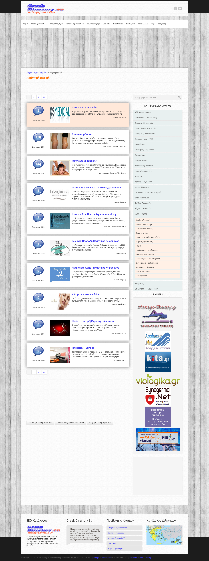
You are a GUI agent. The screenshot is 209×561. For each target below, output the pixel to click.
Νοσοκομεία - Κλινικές (145, 254)
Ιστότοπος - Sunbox (83, 347)
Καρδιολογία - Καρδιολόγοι (147, 250)
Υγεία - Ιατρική (41, 73)
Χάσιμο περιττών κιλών (85, 294)
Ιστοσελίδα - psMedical (85, 107)
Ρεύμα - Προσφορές (158, 24)
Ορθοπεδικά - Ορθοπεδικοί (147, 263)
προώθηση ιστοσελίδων (100, 557)
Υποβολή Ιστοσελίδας (39, 24)
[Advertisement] (104, 47)
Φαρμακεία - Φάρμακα (145, 267)
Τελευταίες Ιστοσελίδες (75, 24)
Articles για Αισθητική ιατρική (40, 423)
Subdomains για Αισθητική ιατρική (70, 423)
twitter (180, 8)
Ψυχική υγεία (141, 276)
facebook (175, 8)
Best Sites (106, 24)
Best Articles (118, 24)
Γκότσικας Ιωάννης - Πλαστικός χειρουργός (96, 187)
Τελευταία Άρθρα (93, 24)
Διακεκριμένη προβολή (116, 538)
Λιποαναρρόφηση (82, 134)
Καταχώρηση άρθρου (116, 533)
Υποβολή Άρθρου (56, 24)
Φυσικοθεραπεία (143, 271)
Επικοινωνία (143, 24)
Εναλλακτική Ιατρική (144, 229)
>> (44, 97)
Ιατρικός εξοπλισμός (144, 242)
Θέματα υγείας (142, 233)
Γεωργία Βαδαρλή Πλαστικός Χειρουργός (95, 241)
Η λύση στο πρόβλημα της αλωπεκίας (93, 321)
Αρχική (25, 24)
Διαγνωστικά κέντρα (144, 224)
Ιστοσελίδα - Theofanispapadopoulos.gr (95, 214)
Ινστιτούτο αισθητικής (84, 160)
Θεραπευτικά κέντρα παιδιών (148, 237)
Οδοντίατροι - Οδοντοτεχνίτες (148, 259)
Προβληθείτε (130, 24)
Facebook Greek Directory (140, 557)
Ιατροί (138, 246)
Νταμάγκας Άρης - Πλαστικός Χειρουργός (95, 267)
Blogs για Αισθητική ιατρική (100, 423)
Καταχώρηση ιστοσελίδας (117, 528)
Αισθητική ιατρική (143, 220)
